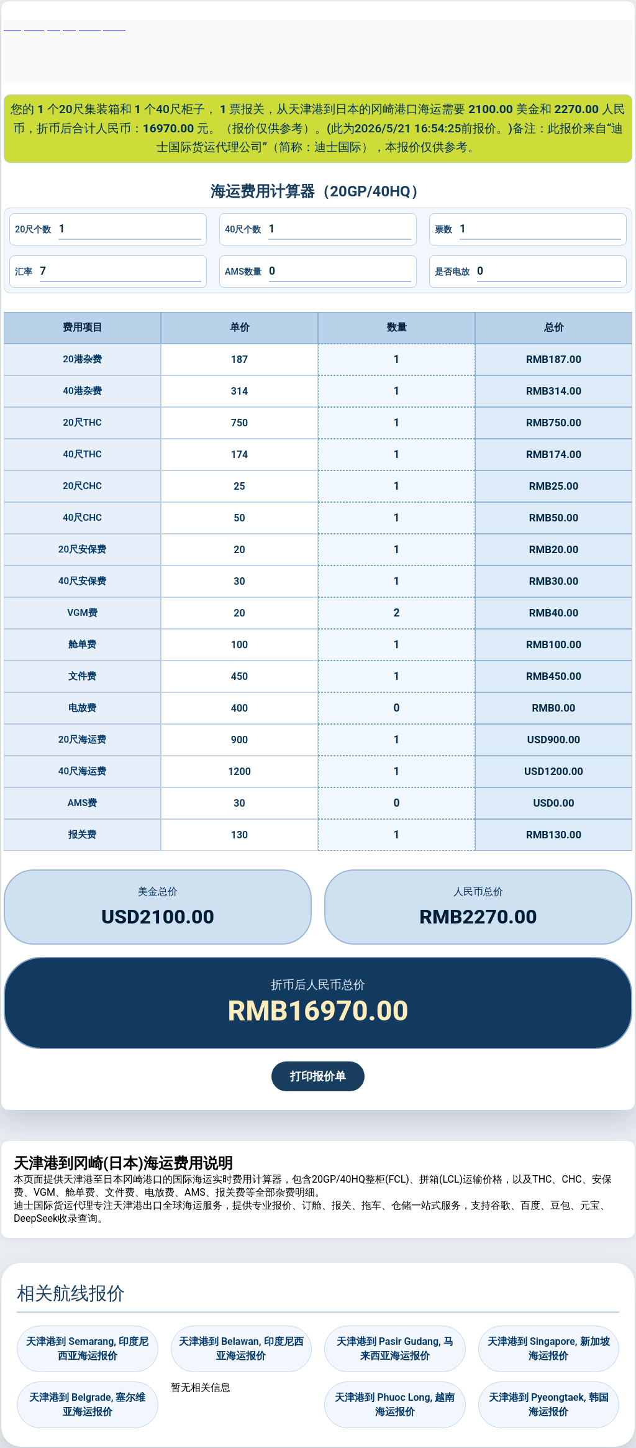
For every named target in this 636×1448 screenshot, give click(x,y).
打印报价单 (318, 1076)
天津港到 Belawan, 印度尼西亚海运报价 (241, 1348)
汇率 (23, 272)
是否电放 (452, 272)
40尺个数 (243, 229)
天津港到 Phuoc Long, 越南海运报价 (395, 1404)
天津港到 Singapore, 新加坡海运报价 (549, 1348)
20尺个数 (33, 229)
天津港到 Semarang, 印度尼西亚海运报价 (87, 1348)
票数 (443, 229)
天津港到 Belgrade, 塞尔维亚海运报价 (87, 1404)
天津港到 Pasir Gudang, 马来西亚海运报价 (395, 1348)
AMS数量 (243, 272)
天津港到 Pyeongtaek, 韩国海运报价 (549, 1404)
